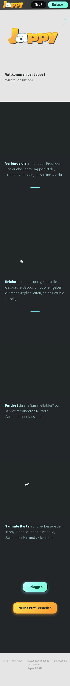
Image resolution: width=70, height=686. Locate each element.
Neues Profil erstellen (35, 608)
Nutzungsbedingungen (38, 660)
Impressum (17, 660)
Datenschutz (60, 660)
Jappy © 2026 (35, 668)
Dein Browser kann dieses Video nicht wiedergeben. (35, 35)
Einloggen (58, 4)
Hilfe (5, 660)
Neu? (38, 4)
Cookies (36, 664)
